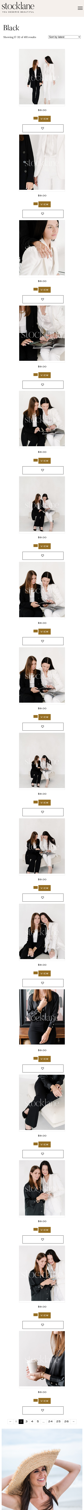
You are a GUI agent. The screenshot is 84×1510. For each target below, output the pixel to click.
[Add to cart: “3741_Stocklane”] (35, 289)
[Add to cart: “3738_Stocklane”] (35, 545)
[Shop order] (64, 37)
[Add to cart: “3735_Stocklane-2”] (35, 887)
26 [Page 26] (66, 1421)
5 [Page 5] (38, 1421)
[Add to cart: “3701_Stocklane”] (35, 1400)
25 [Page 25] (58, 1421)
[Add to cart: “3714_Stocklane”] (35, 1144)
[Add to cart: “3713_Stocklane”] (35, 1229)
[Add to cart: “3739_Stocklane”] (35, 460)
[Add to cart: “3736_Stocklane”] (35, 716)
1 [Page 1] (16, 1421)
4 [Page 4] (32, 1421)
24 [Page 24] (50, 1421)
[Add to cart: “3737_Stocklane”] (35, 631)
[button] (42, 128)
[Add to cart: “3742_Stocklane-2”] (35, 203)
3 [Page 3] (26, 1421)
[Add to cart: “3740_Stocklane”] (35, 374)
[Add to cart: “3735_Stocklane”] (35, 802)
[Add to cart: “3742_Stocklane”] (35, 118)
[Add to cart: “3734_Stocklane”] (35, 972)
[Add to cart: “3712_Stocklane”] (35, 1314)
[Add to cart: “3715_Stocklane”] (35, 1058)
